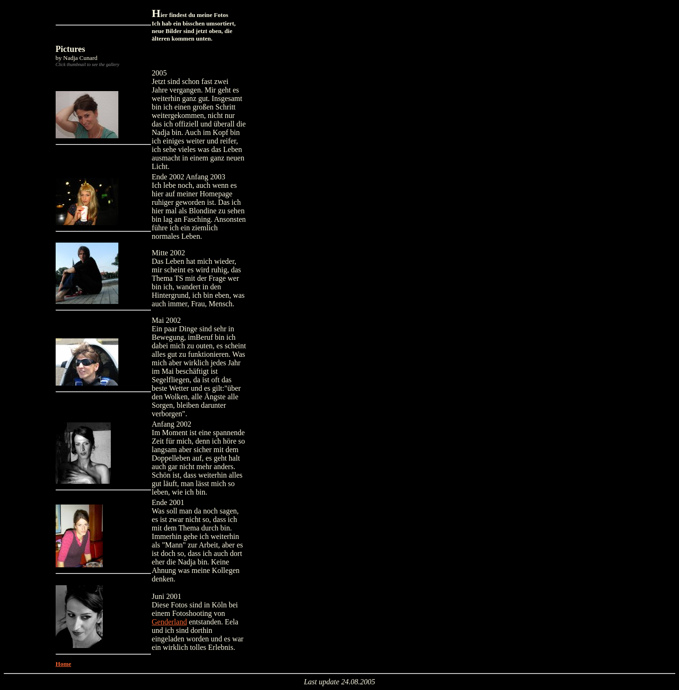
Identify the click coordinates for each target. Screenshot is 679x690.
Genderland (169, 622)
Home (63, 663)
